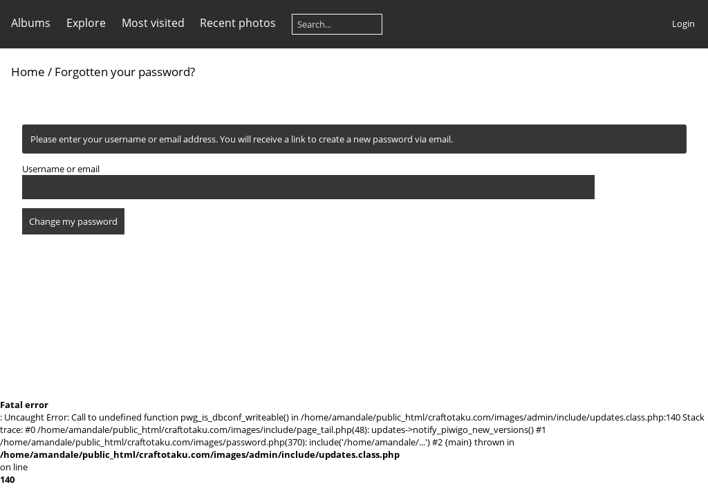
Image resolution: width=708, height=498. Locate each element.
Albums (30, 22)
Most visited (153, 22)
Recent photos (238, 22)
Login (683, 23)
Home (28, 72)
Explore (86, 22)
